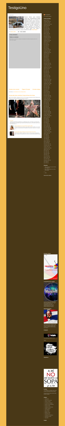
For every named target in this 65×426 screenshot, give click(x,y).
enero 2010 (46, 110)
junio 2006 (45, 161)
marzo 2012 (46, 75)
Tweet (45, 340)
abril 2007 (45, 154)
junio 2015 (45, 28)
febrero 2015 (46, 33)
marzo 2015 (46, 32)
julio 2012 (45, 69)
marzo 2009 (46, 123)
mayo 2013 (46, 56)
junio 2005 (45, 162)
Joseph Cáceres (47, 408)
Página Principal (26, 89)
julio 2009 (45, 118)
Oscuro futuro (34, 29)
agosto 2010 (46, 100)
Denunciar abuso (47, 175)
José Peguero (47, 409)
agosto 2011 (46, 84)
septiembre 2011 (47, 83)
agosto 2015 (46, 25)
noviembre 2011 (46, 80)
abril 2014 (45, 47)
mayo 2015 (46, 29)
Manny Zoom (47, 411)
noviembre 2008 (46, 129)
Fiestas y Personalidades (49, 404)
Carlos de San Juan (48, 400)
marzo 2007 (46, 156)
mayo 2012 (46, 72)
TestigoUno (17, 8)
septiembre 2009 (47, 115)
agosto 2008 (46, 133)
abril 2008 (45, 138)
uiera (46, 172)
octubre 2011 (46, 82)
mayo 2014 (46, 45)
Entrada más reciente (14, 89)
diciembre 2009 (46, 111)
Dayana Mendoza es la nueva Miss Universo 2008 (23, 125)
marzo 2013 (46, 59)
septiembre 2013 (47, 52)
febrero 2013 (46, 60)
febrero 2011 (46, 92)
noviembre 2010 (46, 96)
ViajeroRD (46, 417)
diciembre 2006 (46, 160)
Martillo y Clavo (47, 412)
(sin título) (11, 120)
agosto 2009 (46, 117)
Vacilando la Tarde (48, 416)
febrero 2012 (46, 76)
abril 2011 (45, 90)
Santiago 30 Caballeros (49, 415)
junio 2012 (45, 71)
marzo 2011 (46, 91)
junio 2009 (45, 119)
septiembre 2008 (47, 131)
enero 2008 (46, 142)
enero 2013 (46, 61)
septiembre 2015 (47, 24)
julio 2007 (45, 150)
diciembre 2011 (46, 79)
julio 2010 (45, 102)
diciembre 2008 (46, 127)
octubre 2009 (46, 114)
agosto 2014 (46, 41)
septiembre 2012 (47, 67)
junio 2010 (45, 103)
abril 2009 (45, 122)
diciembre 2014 (46, 36)
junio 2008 (45, 135)
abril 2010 (45, 106)
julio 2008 (45, 134)
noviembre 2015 (46, 21)
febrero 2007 (46, 157)
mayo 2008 (46, 137)
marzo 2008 (46, 139)
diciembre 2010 (46, 95)
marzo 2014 (46, 48)
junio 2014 (45, 44)
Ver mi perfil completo (47, 16)
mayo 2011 (46, 88)
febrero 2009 (46, 125)
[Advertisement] (24, 78)
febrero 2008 (46, 141)
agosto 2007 (46, 149)
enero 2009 (46, 126)
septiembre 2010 (47, 99)
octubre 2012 (46, 65)
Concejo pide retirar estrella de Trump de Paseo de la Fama (22, 95)
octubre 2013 (46, 51)
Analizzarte (47, 398)
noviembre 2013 (46, 49)
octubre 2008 (46, 130)
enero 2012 (46, 78)
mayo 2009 (46, 121)
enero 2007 (46, 158)
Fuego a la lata (47, 405)
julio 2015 (45, 26)
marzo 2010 (46, 107)
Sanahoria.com (47, 413)
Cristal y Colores (48, 401)
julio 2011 (45, 86)
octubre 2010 (46, 98)
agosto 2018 (46, 20)
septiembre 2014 (47, 40)
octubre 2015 (46, 22)
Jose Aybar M (47, 14)
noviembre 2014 (46, 37)
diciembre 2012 (46, 63)
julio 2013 (45, 55)
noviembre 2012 (46, 64)
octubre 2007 (46, 146)
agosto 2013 (46, 53)
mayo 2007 (46, 153)
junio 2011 (45, 87)
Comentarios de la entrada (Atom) (20, 91)
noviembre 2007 (46, 145)
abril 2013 (45, 57)
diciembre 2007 (46, 143)
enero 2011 (46, 94)
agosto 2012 (46, 68)
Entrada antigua (36, 89)
